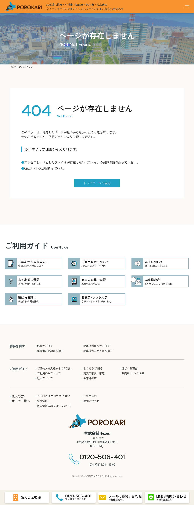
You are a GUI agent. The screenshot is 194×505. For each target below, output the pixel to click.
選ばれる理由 (129, 368)
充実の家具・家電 (93, 373)
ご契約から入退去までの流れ (53, 368)
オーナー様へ (20, 400)
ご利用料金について (48, 373)
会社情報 (41, 401)
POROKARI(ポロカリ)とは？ (52, 396)
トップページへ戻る (97, 183)
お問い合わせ (90, 401)
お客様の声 (89, 378)
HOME (13, 67)
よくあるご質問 (91, 368)
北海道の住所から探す (95, 346)
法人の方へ (18, 396)
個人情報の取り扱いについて (53, 406)
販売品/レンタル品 (132, 373)
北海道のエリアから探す (97, 351)
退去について (44, 378)
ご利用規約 (89, 396)
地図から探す (44, 346)
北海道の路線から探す (49, 351)
